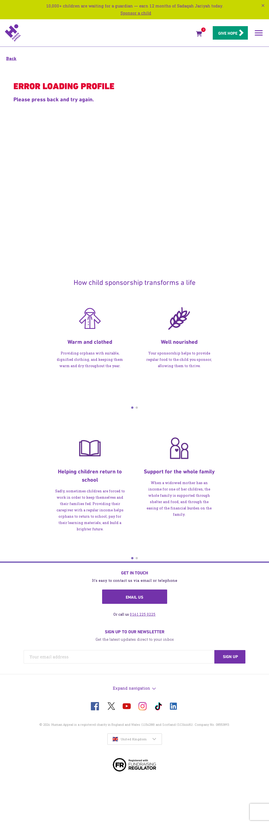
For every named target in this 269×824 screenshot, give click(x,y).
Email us (134, 597)
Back (11, 58)
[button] (132, 407)
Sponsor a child (136, 13)
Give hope (224, 33)
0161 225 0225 (143, 614)
